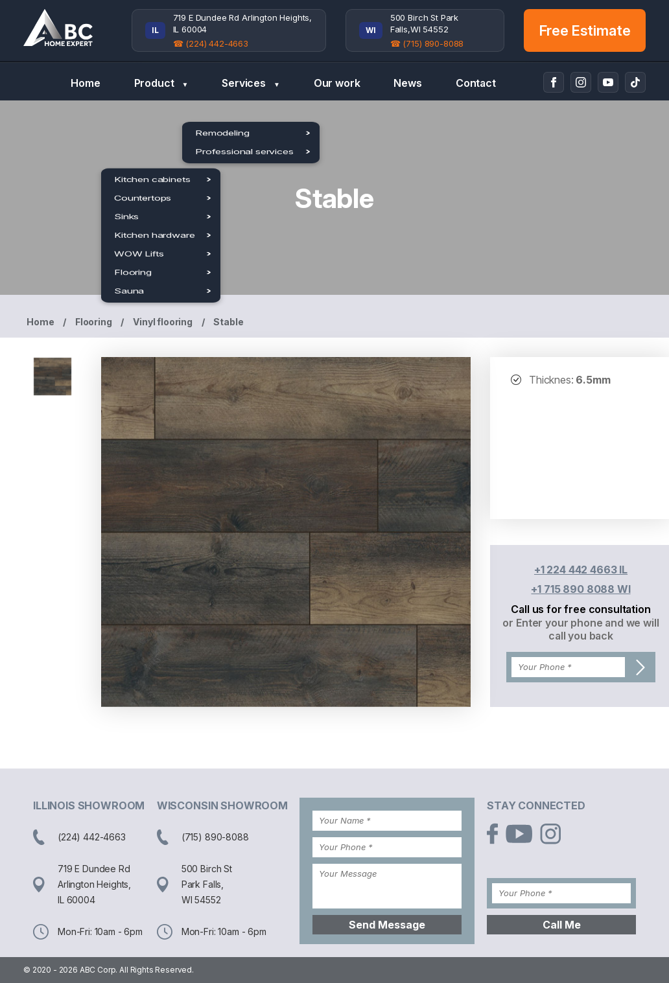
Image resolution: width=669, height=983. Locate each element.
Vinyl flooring (163, 321)
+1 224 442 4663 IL (581, 569)
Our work (337, 82)
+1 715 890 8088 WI (580, 589)
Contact (476, 82)
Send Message (387, 924)
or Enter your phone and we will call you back (580, 629)
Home (85, 82)
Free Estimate (585, 30)
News (407, 82)
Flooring (93, 321)
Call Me (562, 924)
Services (250, 83)
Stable (228, 321)
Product (161, 83)
